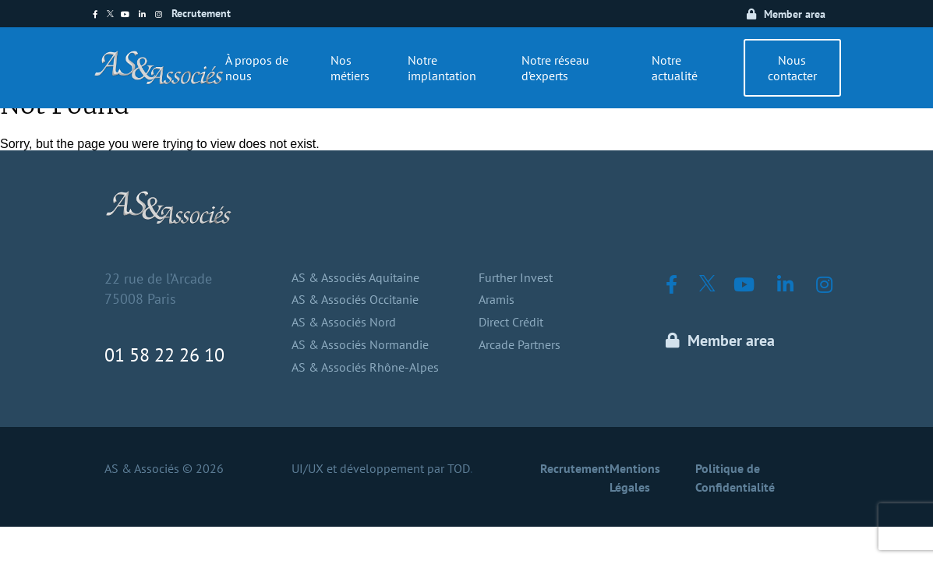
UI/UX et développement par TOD (381, 468)
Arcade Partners (519, 344)
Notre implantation (442, 67)
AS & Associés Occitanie (355, 299)
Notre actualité (675, 67)
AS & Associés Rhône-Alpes (365, 367)
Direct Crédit (511, 322)
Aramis (496, 299)
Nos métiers (349, 67)
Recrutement (201, 13)
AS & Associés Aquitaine (355, 277)
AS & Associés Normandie (360, 344)
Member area (794, 14)
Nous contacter (792, 67)
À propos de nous (256, 67)
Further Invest (516, 277)
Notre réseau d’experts (555, 67)
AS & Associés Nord (344, 322)
